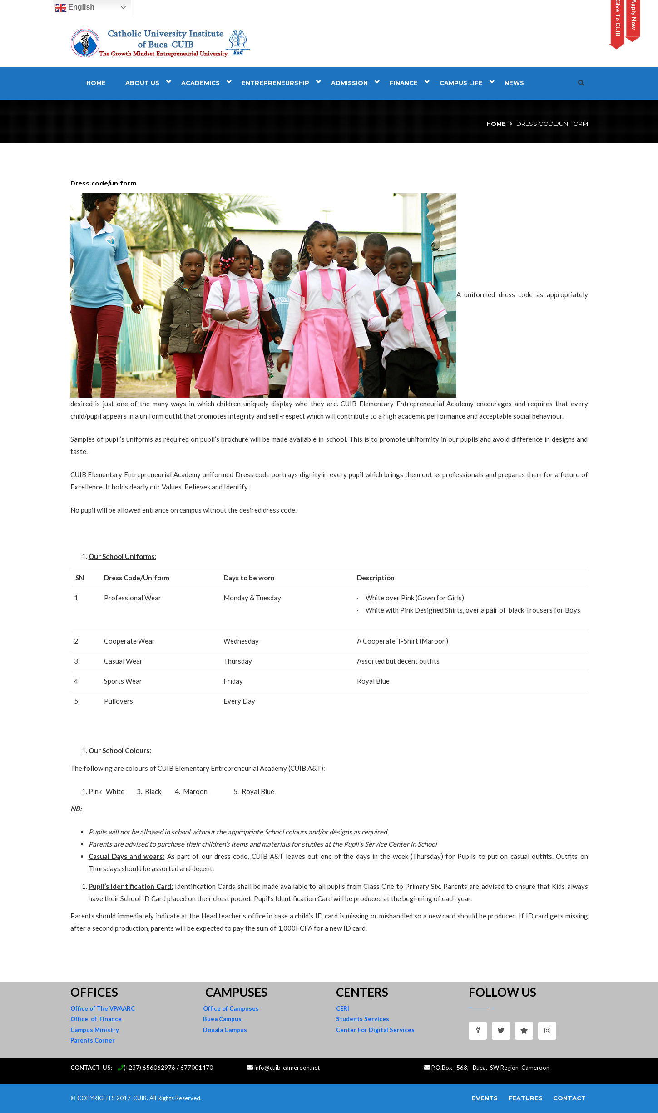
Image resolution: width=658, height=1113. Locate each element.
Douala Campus (225, 1029)
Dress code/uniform (103, 183)
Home (96, 82)
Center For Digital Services (375, 1029)
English (74, 7)
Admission (349, 82)
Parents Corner (92, 1040)
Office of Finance (96, 1019)
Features (525, 1098)
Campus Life (461, 82)
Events (485, 1098)
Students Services (362, 1019)
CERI (342, 1008)
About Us (142, 82)
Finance (404, 82)
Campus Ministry (94, 1029)
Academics (200, 82)
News (514, 82)
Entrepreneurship (275, 82)
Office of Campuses (231, 1008)
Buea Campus (222, 1019)
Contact (569, 1098)
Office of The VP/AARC (102, 1008)
